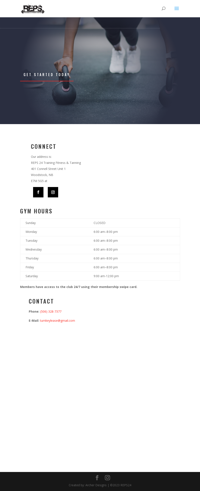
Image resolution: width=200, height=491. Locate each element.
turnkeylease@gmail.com (57, 320)
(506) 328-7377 (50, 311)
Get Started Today (47, 74)
